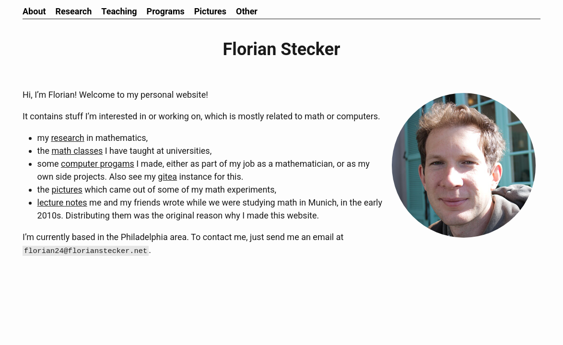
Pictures (210, 11)
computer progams (97, 164)
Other (247, 11)
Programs (166, 11)
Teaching (119, 11)
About (34, 11)
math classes (77, 151)
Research (74, 11)
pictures (66, 189)
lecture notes (62, 202)
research (67, 138)
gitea (167, 177)
